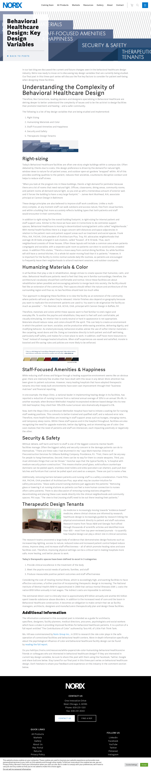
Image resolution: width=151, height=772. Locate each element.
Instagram (113, 754)
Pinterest (113, 751)
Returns (38, 751)
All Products (63, 5)
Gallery (100, 5)
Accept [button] (144, 765)
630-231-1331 (79, 707)
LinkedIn (113, 737)
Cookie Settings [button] (131, 765)
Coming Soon (47, 5)
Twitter (113, 747)
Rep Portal (37, 747)
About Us (38, 744)
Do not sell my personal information (17, 769)
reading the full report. (36, 644)
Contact (120, 5)
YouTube (113, 744)
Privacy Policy (38, 754)
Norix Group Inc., (61, 634)
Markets (76, 5)
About (110, 5)
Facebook (113, 741)
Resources (88, 5)
